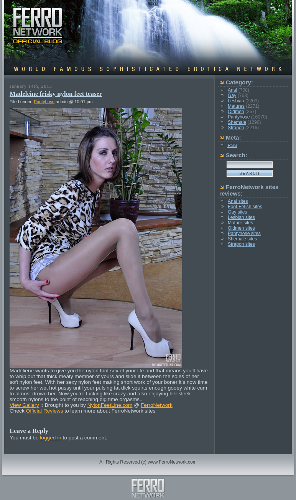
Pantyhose (44, 101)
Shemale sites (242, 239)
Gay (232, 95)
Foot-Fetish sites (245, 206)
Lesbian (236, 101)
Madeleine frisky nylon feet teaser (56, 93)
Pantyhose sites (244, 233)
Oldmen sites (241, 228)
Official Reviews (44, 411)
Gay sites (237, 212)
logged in (50, 438)
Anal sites (238, 201)
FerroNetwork (157, 405)
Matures (236, 106)
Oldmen (236, 111)
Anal (232, 90)
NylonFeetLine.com (110, 405)
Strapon (236, 127)
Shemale (237, 122)
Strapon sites (241, 244)
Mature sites (240, 222)
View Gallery (24, 405)
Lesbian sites (241, 217)
